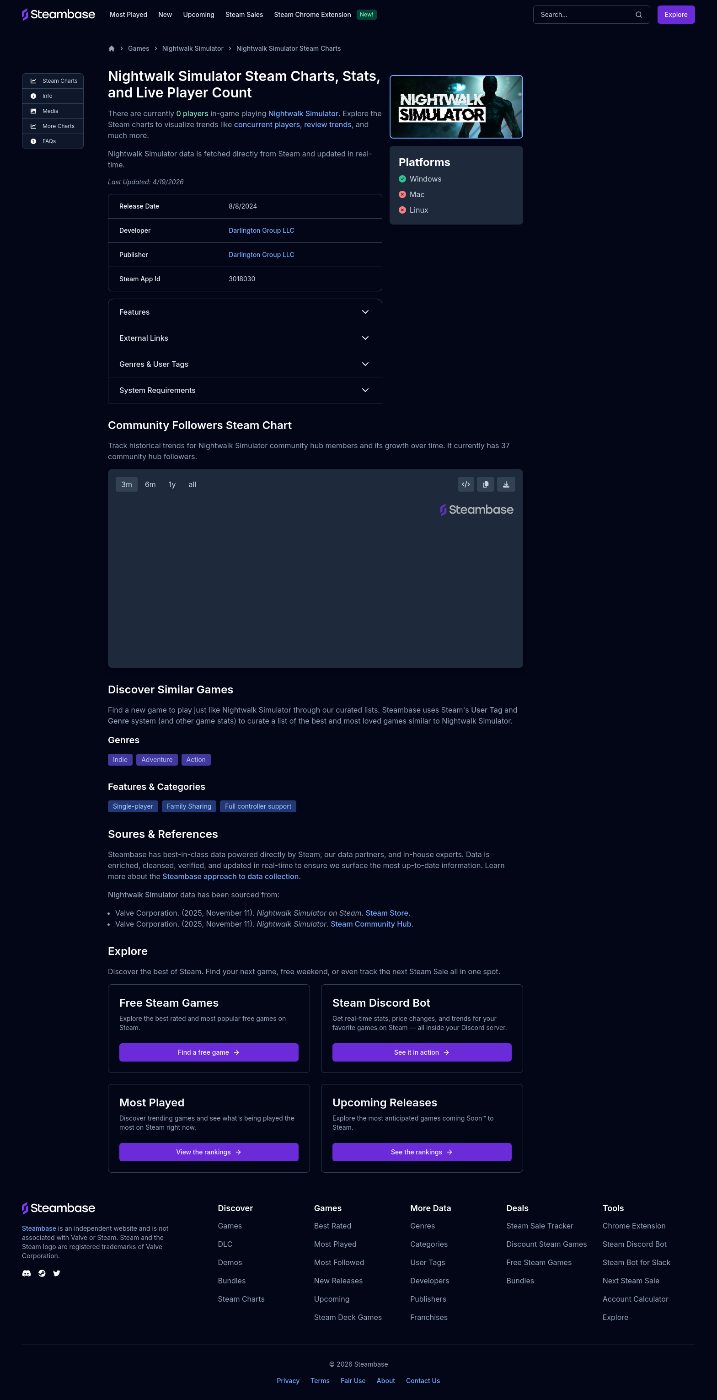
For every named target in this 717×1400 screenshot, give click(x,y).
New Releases (338, 1280)
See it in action (422, 1052)
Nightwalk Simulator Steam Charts (288, 48)
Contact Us (423, 1380)
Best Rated (332, 1225)
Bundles (232, 1280)
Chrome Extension (634, 1225)
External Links (245, 338)
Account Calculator (636, 1298)
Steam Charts (241, 1298)
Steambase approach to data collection (230, 876)
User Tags (427, 1262)
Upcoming (198, 14)
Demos (230, 1262)
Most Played (128, 14)
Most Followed (339, 1262)
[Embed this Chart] (466, 484)
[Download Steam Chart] (506, 484)
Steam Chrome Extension (312, 14)
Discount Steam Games (546, 1244)
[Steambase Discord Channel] (26, 1273)
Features (245, 311)
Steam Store (387, 912)
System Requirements (245, 390)
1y (172, 484)
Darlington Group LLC (261, 230)
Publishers (428, 1298)
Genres (422, 1225)
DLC (225, 1244)
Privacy (288, 1380)
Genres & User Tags (245, 364)
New (165, 14)
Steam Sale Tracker (539, 1225)
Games (139, 48)
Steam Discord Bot (635, 1244)
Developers (429, 1280)
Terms (320, 1380)
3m (126, 484)
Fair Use (353, 1380)
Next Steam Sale (631, 1280)
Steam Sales (244, 14)
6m (150, 484)
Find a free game (209, 1052)
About (386, 1380)
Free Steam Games (539, 1262)
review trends (328, 124)
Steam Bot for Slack (637, 1262)
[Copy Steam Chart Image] (485, 484)
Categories (429, 1244)
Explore (676, 14)
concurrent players (267, 124)
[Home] (111, 48)
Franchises (429, 1317)
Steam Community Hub (371, 923)
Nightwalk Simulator (193, 48)
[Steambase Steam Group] (42, 1273)
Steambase (39, 1228)
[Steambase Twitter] (56, 1273)
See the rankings (422, 1152)
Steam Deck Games (348, 1317)
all (192, 484)
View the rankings (209, 1152)
